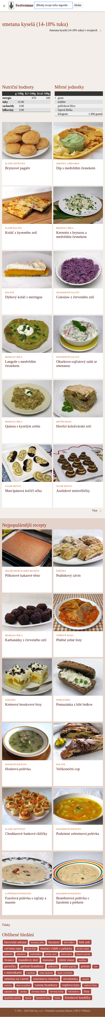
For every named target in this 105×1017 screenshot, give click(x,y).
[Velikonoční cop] (78, 741)
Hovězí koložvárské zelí (73, 426)
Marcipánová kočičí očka (23, 491)
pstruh (85, 966)
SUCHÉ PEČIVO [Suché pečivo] (13, 486)
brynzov (53, 942)
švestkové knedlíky (78, 997)
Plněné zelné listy (69, 640)
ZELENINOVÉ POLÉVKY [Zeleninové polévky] (68, 829)
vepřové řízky (90, 985)
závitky (23, 991)
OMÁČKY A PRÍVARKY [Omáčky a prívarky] (68, 163)
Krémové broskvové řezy (23, 704)
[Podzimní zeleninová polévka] (78, 805)
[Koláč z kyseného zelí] (27, 204)
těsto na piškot (23, 985)
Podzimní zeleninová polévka (77, 834)
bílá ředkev (69, 942)
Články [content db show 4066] (6, 924)
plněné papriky (69, 966)
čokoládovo (73, 991)
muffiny (82, 960)
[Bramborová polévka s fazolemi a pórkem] (78, 870)
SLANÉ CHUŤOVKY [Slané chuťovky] (15, 163)
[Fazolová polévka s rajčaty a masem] (27, 870)
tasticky (8, 985)
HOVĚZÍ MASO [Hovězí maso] (64, 421)
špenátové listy (43, 998)
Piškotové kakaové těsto (22, 575)
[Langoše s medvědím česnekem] (27, 333)
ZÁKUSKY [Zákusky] (10, 700)
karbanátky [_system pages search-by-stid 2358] (35, 954)
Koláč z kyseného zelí (21, 232)
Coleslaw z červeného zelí (75, 297)
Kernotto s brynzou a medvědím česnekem (71, 234)
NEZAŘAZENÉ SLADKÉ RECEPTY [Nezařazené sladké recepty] (22, 571)
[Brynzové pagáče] (27, 140)
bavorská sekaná (15, 942)
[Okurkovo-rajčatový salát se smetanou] (78, 333)
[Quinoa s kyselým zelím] (27, 398)
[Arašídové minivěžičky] (78, 462)
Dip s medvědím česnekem (75, 168)
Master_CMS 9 (72, 1011)
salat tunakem (46, 973)
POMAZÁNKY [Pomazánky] (63, 700)
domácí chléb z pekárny (56, 948)
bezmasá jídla (37, 942)
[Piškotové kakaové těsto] (27, 547)
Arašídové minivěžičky (73, 491)
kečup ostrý (51, 954)
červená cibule (38, 991)
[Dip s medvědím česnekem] (78, 140)
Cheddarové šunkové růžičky (26, 834)
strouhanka (70, 979)
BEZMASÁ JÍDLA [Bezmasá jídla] (65, 228)
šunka (57, 998)
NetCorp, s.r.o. (36, 1011)
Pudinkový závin (68, 575)
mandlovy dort (28, 960)
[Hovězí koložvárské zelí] (78, 398)
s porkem (30, 973)
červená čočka (57, 991)
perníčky (10, 966)
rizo (96, 966)
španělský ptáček (12, 998)
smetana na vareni (16, 979)
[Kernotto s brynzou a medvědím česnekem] (78, 204)
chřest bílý (31, 948)
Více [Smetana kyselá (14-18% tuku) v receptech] (97, 510)
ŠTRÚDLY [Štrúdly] (61, 571)
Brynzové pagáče (17, 168)
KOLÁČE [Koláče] (9, 292)
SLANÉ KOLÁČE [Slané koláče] (13, 228)
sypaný (85, 979)
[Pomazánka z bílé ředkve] (78, 676)
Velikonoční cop (68, 769)
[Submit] (77, 5)
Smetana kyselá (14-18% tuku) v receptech (75, 30)
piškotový (53, 966)
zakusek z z (9, 991)
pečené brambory (32, 966)
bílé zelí (84, 942)
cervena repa (12, 948)
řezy (87, 991)
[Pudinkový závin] (78, 547)
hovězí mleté (83, 948)
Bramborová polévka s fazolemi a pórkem (72, 900)
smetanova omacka (46, 979)
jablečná (8, 954)
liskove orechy (83, 954)
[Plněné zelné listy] (78, 612)
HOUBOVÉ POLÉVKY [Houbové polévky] (16, 764)
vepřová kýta (70, 985)
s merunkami (13, 972)
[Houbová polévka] (27, 741)
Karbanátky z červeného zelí (25, 640)
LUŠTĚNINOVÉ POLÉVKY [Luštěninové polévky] (18, 893)
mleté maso (66, 960)
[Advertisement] (52, 58)
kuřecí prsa (66, 954)
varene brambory (46, 985)
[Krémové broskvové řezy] (27, 676)
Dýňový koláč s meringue (23, 297)
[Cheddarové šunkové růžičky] (27, 805)
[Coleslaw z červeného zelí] (78, 269)
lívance (9, 960)
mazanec (48, 960)
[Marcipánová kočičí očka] (27, 462)
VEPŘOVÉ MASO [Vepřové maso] (64, 635)
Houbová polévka (18, 769)
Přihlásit (86, 1011)
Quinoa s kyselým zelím (22, 426)
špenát (28, 998)
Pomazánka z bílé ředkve (74, 704)
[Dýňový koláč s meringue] (27, 269)
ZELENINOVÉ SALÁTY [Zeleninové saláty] (68, 292)
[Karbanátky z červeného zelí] (27, 612)
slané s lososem (64, 973)
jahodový (21, 954)
